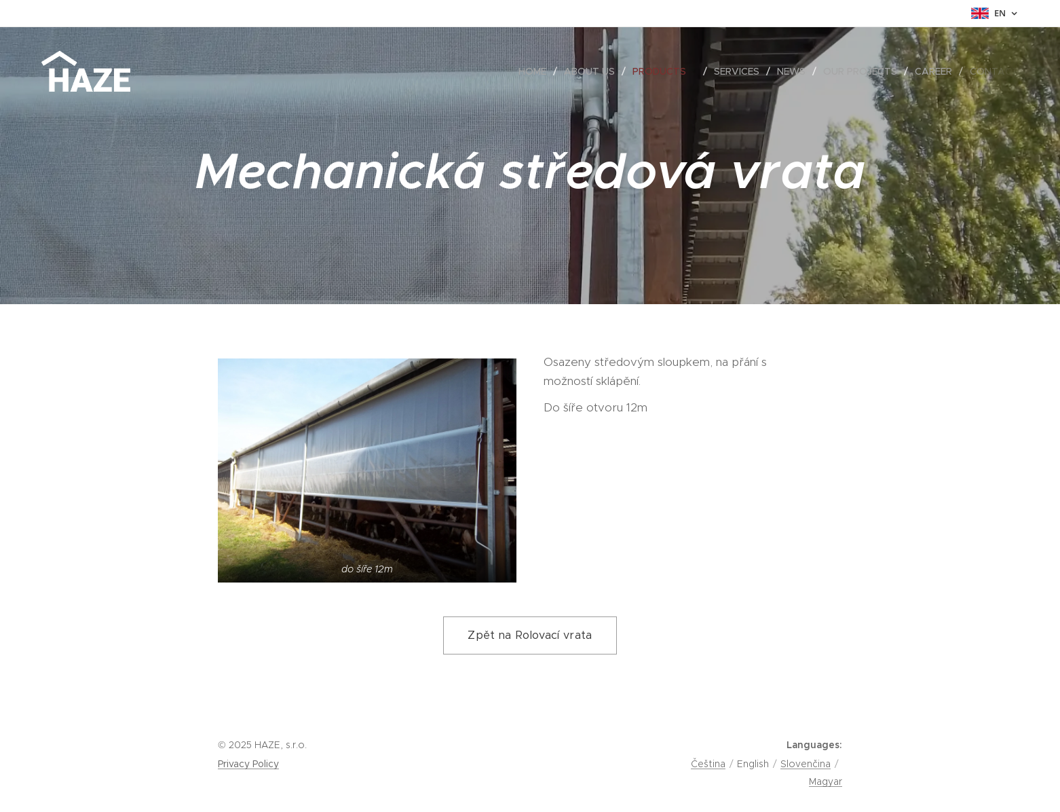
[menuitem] (536, 71)
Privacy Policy (248, 764)
